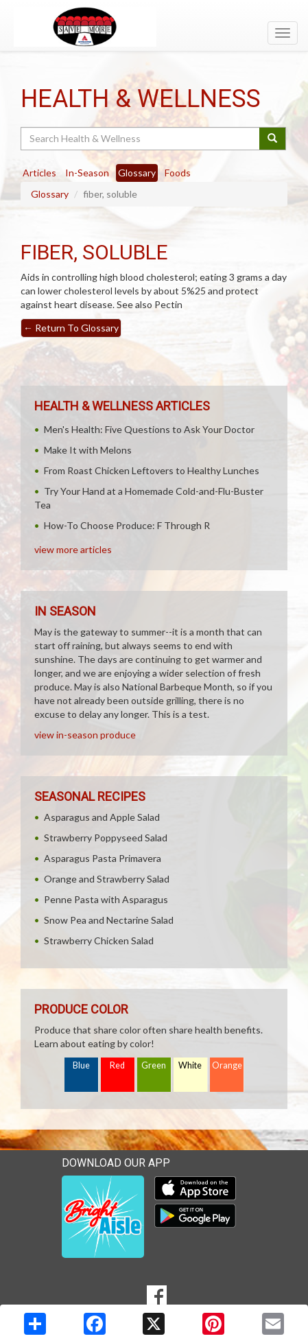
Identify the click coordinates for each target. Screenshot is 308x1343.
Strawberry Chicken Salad (99, 940)
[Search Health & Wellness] (141, 138)
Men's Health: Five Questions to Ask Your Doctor (149, 429)
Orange (227, 1065)
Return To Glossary (71, 328)
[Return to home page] (154, 27)
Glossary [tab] (137, 172)
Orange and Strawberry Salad (106, 879)
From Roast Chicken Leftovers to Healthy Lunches (151, 470)
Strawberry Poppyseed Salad (105, 837)
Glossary (50, 194)
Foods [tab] (178, 172)
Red (117, 1065)
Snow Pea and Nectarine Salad (109, 920)
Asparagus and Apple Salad (102, 817)
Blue (81, 1065)
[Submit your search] (272, 138)
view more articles (73, 549)
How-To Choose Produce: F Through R (127, 525)
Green (153, 1065)
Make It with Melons (88, 450)
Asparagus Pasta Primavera (102, 858)
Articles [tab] (39, 172)
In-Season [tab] (87, 172)
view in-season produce (85, 734)
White (190, 1065)
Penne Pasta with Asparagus (106, 899)
